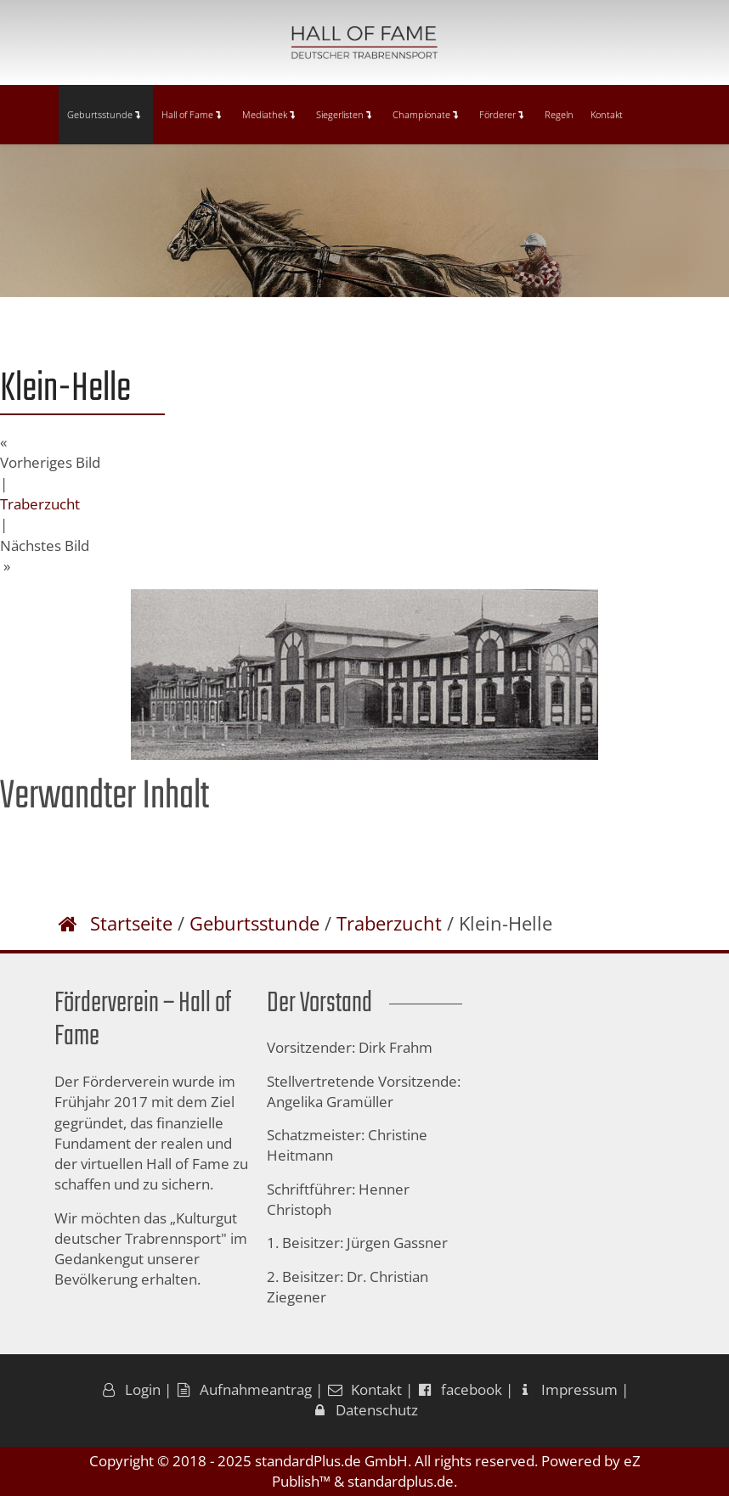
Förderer (501, 114)
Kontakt (607, 114)
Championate (425, 114)
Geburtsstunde (103, 114)
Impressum (567, 1389)
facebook (459, 1389)
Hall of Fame (191, 114)
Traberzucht (40, 504)
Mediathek (268, 114)
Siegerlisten (343, 114)
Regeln (559, 114)
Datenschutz (364, 1410)
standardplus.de (401, 1481)
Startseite (131, 923)
